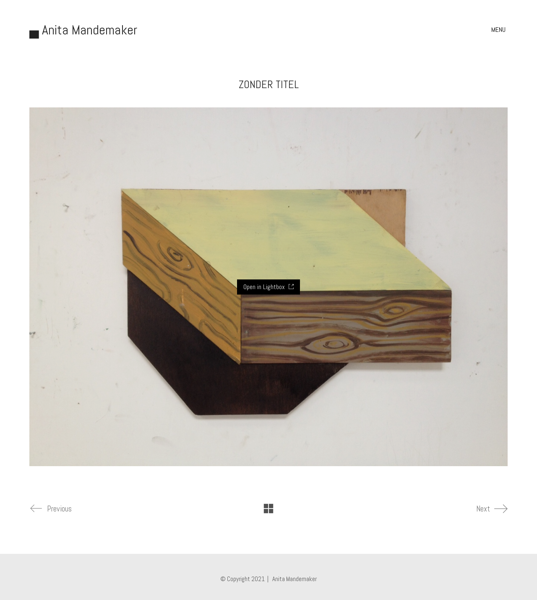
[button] (499, 30)
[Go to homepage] (83, 30)
